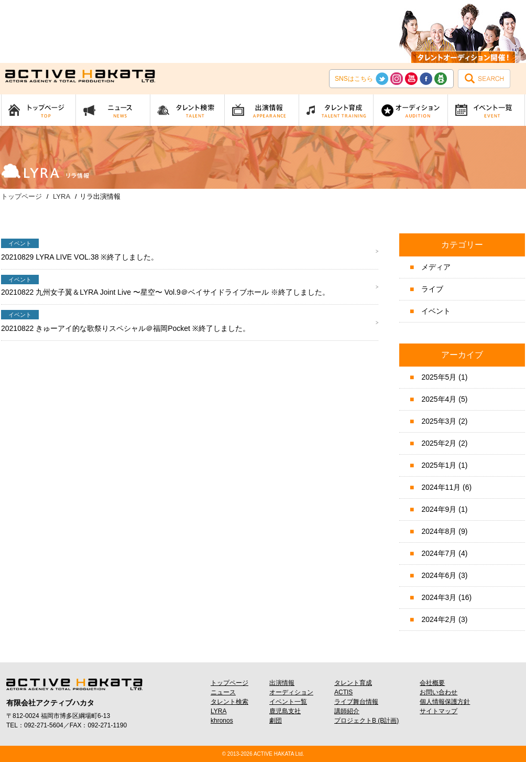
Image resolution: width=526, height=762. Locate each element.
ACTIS (343, 692)
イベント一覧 (288, 701)
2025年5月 (438, 377)
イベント (436, 311)
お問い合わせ (438, 692)
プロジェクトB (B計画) (366, 720)
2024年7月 (438, 553)
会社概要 (432, 682)
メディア (436, 267)
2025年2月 (438, 443)
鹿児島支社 (285, 711)
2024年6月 (438, 575)
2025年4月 (438, 399)
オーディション (291, 692)
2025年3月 (438, 421)
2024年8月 (438, 531)
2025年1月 (438, 465)
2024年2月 (438, 619)
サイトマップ (438, 711)
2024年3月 (438, 597)
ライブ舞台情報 (356, 701)
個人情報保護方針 (445, 701)
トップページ (229, 682)
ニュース (223, 692)
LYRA (218, 711)
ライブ (432, 289)
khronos (222, 720)
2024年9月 (438, 509)
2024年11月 (441, 487)
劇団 (275, 720)
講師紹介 (346, 711)
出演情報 (281, 682)
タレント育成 (353, 682)
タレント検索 (229, 701)
